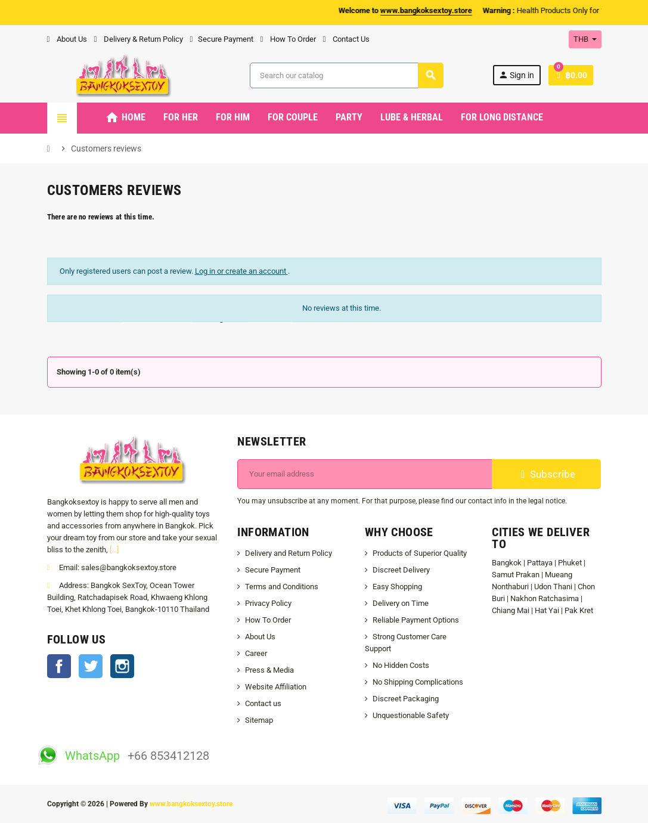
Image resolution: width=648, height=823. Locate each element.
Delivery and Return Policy (288, 553)
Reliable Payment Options (416, 619)
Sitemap (259, 720)
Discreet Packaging (406, 698)
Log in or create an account (241, 271)
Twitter (91, 666)
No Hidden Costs (401, 665)
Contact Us (346, 39)
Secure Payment (221, 39)
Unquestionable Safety (411, 715)
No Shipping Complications (418, 681)
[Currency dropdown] (585, 39)
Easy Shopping (397, 586)
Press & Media (269, 670)
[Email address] (364, 474)
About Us (67, 39)
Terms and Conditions (281, 586)
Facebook (59, 666)
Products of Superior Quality (420, 553)
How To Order (288, 39)
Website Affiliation (275, 686)
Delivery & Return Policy (138, 39)
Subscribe (546, 474)
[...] (114, 549)
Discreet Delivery (401, 569)
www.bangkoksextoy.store (191, 804)
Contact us (263, 703)
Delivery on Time (401, 603)
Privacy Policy (268, 603)
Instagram (122, 666)
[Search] (346, 75)
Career (256, 653)
